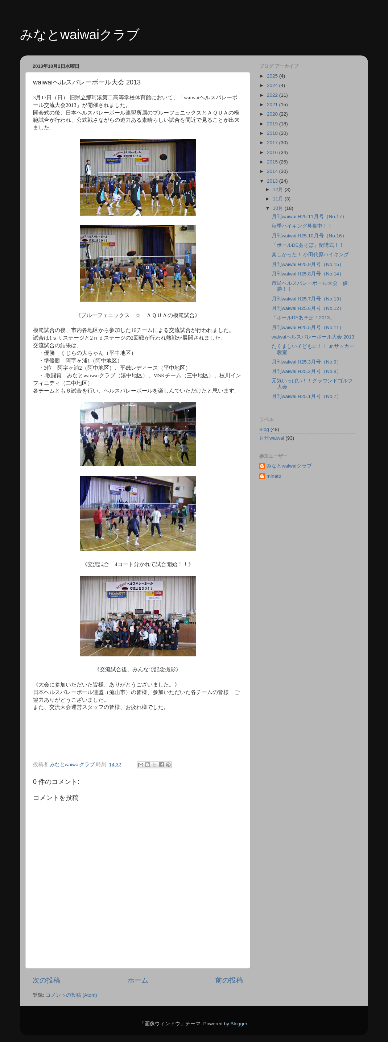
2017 (273, 142)
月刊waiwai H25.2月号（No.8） (307, 371)
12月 (279, 189)
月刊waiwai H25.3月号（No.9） (307, 362)
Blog (264, 429)
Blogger (238, 1023)
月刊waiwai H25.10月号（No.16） (309, 235)
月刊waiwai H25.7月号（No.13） (308, 299)
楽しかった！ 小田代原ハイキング (310, 254)
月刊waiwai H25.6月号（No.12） (308, 308)
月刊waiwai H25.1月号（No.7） (307, 396)
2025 (273, 76)
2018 (273, 133)
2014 (273, 171)
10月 (279, 208)
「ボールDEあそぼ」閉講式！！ (308, 245)
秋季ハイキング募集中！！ (302, 226)
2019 (273, 123)
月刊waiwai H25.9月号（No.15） (308, 264)
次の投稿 (46, 980)
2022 (273, 95)
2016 (273, 152)
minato (274, 476)
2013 (273, 181)
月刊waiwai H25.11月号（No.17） (309, 216)
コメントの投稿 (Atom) (71, 995)
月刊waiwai (271, 438)
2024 (273, 85)
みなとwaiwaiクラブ (80, 34)
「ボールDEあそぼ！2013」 (303, 317)
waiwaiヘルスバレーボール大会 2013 (313, 337)
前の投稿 (229, 980)
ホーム (138, 980)
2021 (273, 104)
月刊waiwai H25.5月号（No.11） (308, 327)
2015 (273, 162)
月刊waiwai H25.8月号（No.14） (308, 274)
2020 (273, 114)
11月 (279, 199)
